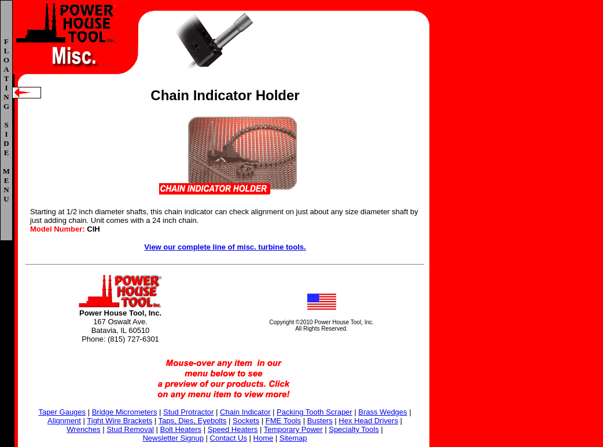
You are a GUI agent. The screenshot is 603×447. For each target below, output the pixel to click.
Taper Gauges (62, 412)
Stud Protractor (188, 412)
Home (263, 438)
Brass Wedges (382, 412)
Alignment (64, 420)
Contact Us (228, 438)
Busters (320, 420)
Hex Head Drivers (368, 420)
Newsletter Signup (173, 438)
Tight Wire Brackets (119, 420)
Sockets (246, 420)
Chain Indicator (245, 412)
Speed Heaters (233, 429)
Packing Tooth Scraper (314, 412)
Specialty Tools (353, 429)
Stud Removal (130, 429)
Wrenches (83, 429)
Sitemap (293, 438)
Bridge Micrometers (124, 412)
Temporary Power (293, 429)
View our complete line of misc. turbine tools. (225, 247)
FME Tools (283, 420)
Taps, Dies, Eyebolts (193, 420)
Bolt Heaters (180, 429)
